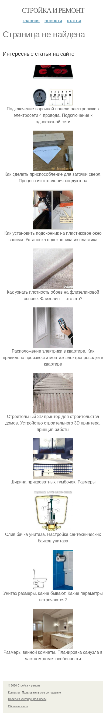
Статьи (74, 20)
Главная (31, 20)
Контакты (14, 692)
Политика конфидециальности (27, 699)
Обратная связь (18, 706)
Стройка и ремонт (53, 10)
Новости (53, 20)
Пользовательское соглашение (41, 692)
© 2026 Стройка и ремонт (24, 685)
